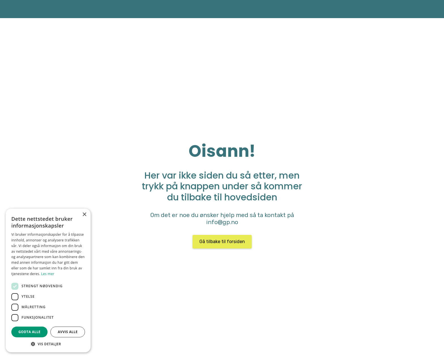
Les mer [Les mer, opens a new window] (47, 273)
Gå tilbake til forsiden (222, 241)
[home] (73, 9)
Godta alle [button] (29, 331)
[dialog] (48, 280)
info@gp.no (222, 222)
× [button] (84, 215)
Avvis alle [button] (68, 331)
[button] (48, 344)
